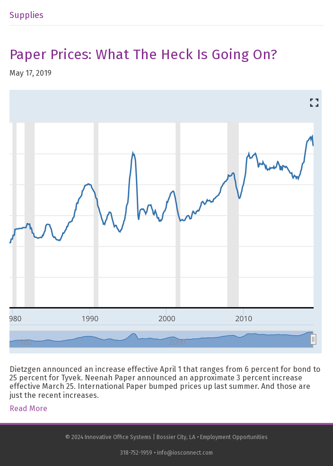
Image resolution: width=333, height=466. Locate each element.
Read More (28, 408)
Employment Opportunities (234, 437)
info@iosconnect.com (185, 452)
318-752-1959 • (138, 452)
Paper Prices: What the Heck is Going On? (143, 54)
